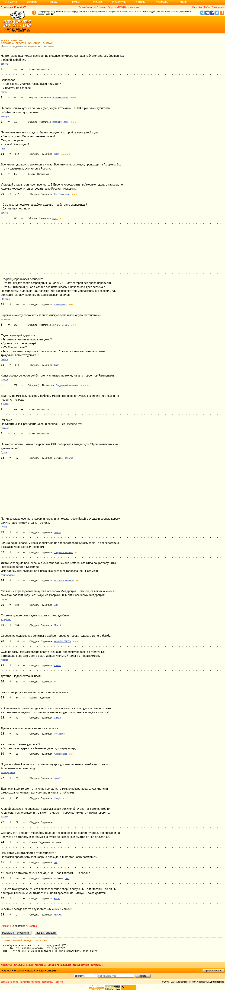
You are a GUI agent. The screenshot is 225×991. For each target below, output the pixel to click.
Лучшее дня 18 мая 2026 (13, 7)
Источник (58, 458)
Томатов (69, 458)
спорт (3, 575)
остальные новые (23, 965)
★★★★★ (66, 154)
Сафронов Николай (63, 552)
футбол (11, 575)
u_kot (54, 218)
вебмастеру (47, 982)
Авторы (140, 2)
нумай (57, 778)
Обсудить (32, 97)
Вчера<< (6, 925)
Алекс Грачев (60, 304)
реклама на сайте (9, 982)
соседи (4, 379)
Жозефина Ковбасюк (64, 580)
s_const (57, 665)
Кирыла (58, 915)
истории (19, 971)
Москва (4, 660)
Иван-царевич (8, 772)
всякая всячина (81, 965)
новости (59, 982)
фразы (40, 971)
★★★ (73, 97)
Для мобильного (87, 7)
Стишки (97, 2)
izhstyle (57, 798)
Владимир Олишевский (67, 385)
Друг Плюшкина (61, 194)
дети (3, 148)
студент (4, 599)
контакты (24, 982)
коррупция (6, 619)
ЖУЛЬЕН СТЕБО (60, 325)
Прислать (162, 2)
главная (6, 971)
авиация (5, 116)
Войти (207, 7)
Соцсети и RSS (115, 7)
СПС (67, 878)
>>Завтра (31, 925)
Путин (4, 452)
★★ (71, 304)
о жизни (5, 404)
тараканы (5, 319)
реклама (5, 428)
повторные (40, 965)
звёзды (4, 817)
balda (56, 154)
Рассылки (101, 7)
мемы (30, 971)
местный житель (60, 97)
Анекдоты (10, 2)
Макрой (57, 625)
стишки (51, 971)
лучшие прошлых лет (59, 965)
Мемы (53, 2)
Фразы (75, 2)
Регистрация (218, 7)
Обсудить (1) (34, 385)
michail (57, 532)
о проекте (35, 982)
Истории (32, 2)
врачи (4, 92)
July (56, 605)
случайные (97, 965)
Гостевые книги (131, 7)
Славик (57, 718)
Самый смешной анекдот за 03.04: (26, 940)
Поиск (183, 2)
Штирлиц (5, 299)
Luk (55, 862)
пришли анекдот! (213, 970)
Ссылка (31, 69)
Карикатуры (119, 2)
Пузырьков (59, 734)
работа (4, 64)
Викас (57, 898)
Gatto (56, 365)
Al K (56, 681)
